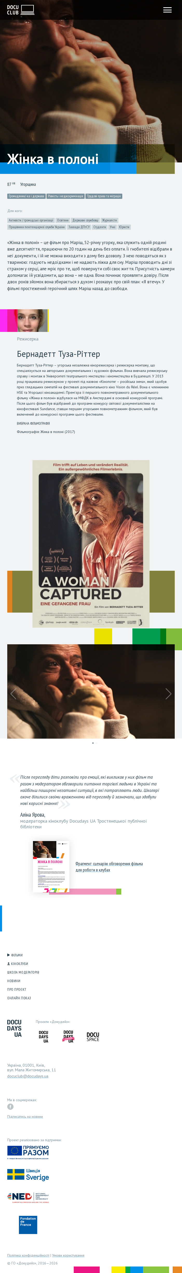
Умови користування (68, 1255)
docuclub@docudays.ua (27, 1076)
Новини (13, 981)
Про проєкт (16, 989)
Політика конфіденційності (28, 1255)
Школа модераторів (23, 972)
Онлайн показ (19, 998)
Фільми (17, 955)
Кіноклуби (19, 963)
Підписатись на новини (25, 1116)
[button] (13, 694)
